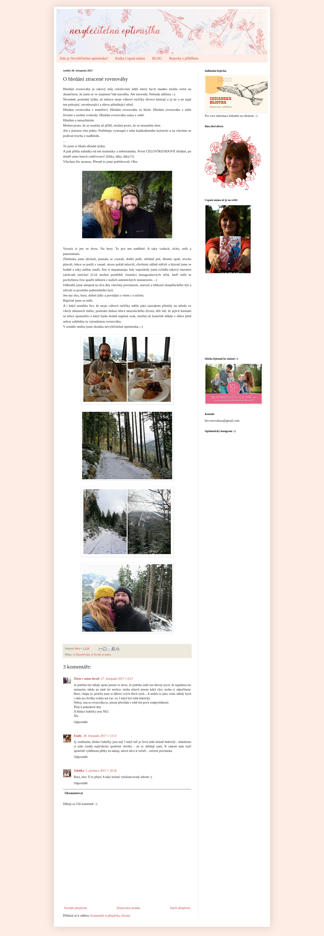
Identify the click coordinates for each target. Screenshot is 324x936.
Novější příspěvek (75, 908)
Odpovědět (81, 722)
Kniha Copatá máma (130, 58)
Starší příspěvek (180, 908)
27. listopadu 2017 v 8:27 (117, 678)
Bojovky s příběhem (183, 58)
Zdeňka (79, 770)
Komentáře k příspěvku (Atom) (110, 915)
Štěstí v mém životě (87, 678)
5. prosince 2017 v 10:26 (101, 770)
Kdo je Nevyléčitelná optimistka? (84, 58)
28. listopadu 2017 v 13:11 (100, 736)
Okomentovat (74, 793)
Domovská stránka (128, 908)
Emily (78, 736)
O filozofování (81, 654)
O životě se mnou (101, 654)
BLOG (157, 58)
